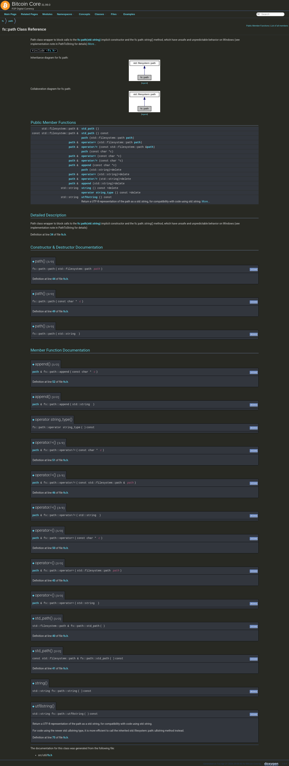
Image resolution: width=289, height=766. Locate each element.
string (86, 188)
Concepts (84, 14)
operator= (89, 142)
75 (53, 737)
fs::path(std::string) (89, 39)
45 (53, 580)
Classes (100, 14)
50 (53, 548)
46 (53, 492)
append (86, 165)
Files (115, 14)
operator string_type (97, 192)
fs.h (51, 50)
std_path (88, 128)
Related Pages (29, 14)
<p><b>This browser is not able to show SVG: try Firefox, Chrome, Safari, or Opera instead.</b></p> (144, 70)
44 (53, 278)
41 (53, 668)
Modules (47, 14)
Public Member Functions (257, 26)
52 (53, 381)
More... (92, 43)
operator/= (89, 147)
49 (53, 311)
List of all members (279, 26)
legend (144, 83)
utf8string (89, 197)
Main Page (10, 14)
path (11, 21)
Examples (129, 14)
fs (3, 21)
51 (53, 460)
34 (51, 234)
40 (53, 635)
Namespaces (65, 14)
